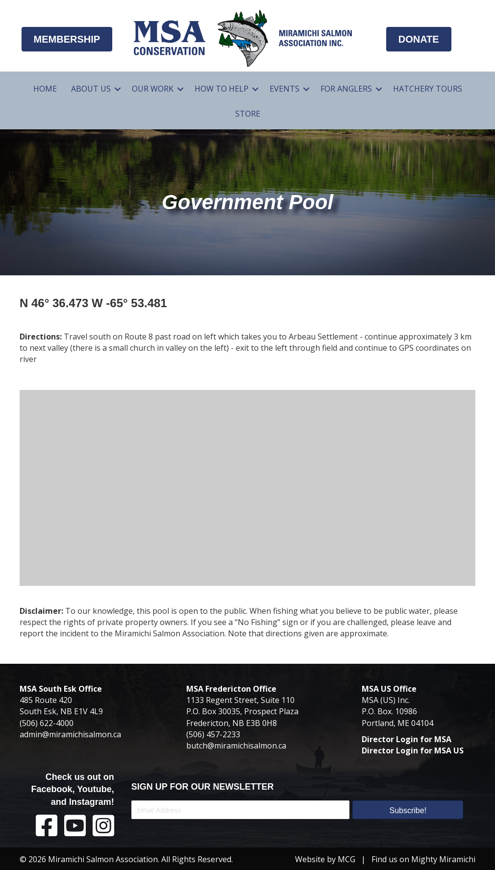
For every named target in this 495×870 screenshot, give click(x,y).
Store (247, 113)
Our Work (152, 88)
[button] (407, 809)
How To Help (221, 88)
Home (45, 88)
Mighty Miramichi (443, 859)
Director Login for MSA (406, 739)
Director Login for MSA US (413, 750)
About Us (91, 88)
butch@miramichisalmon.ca (236, 745)
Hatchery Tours (427, 88)
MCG (346, 859)
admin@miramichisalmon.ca (70, 734)
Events (284, 88)
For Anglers (346, 88)
